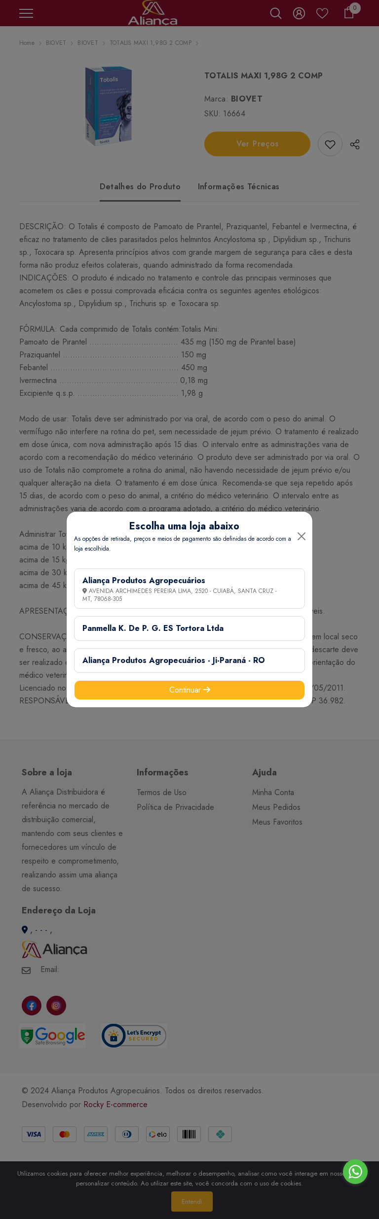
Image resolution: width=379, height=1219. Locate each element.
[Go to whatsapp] (355, 1171)
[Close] (301, 536)
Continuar (189, 690)
